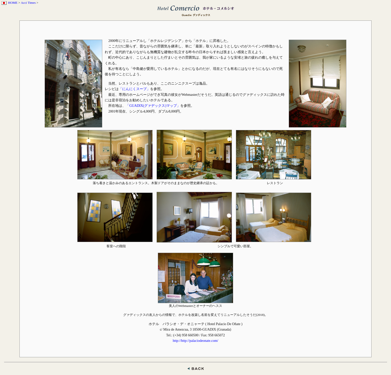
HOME (12, 2)
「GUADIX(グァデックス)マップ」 (153, 106)
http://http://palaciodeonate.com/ (195, 341)
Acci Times (28, 2)
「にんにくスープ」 (134, 89)
